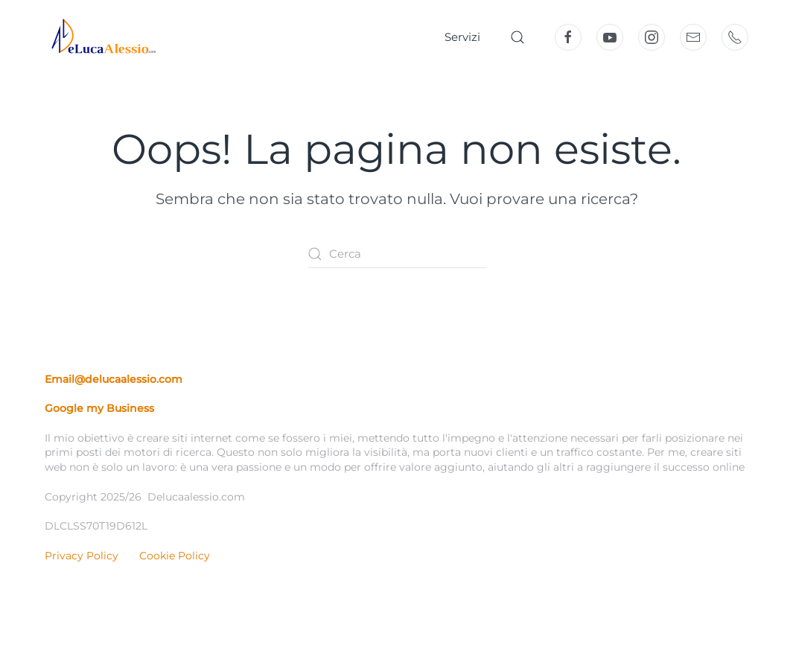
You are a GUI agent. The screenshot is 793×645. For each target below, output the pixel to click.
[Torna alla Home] (100, 37)
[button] (517, 37)
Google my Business (99, 408)
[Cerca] (397, 254)
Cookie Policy (174, 555)
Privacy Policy (81, 555)
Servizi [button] (462, 37)
